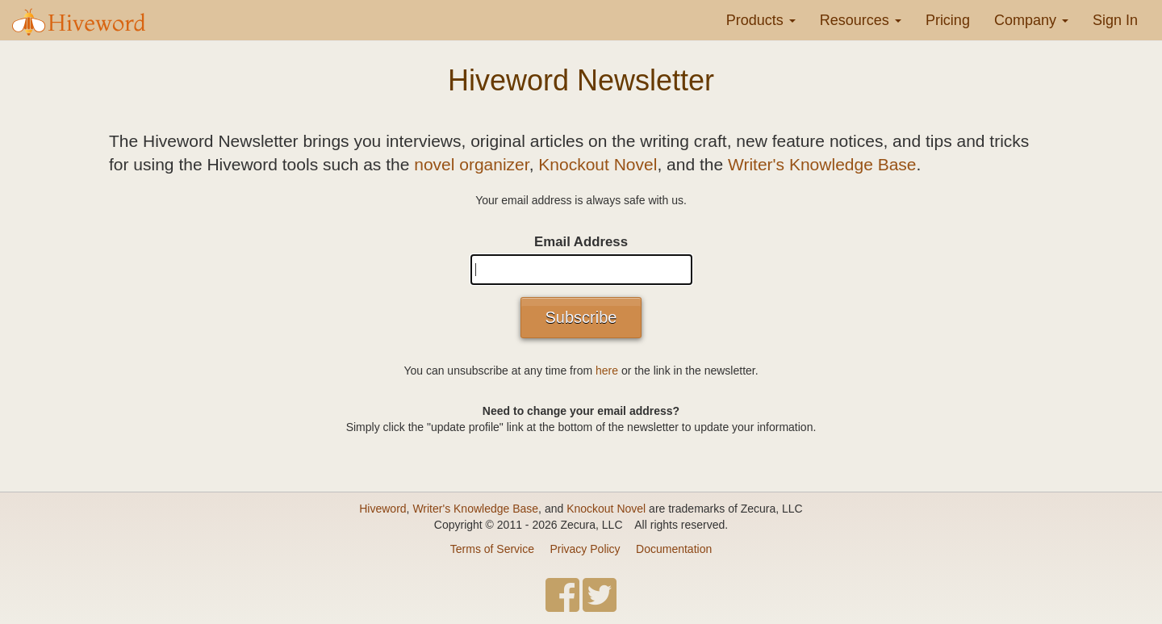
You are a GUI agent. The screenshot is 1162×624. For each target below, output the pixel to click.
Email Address (581, 241)
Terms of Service (492, 548)
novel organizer (471, 164)
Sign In (1115, 20)
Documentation (674, 548)
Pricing (948, 20)
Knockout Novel (597, 164)
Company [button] (1031, 20)
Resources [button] (860, 20)
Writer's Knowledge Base (822, 164)
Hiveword (382, 508)
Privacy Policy (585, 548)
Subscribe (581, 317)
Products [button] (761, 20)
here (607, 370)
